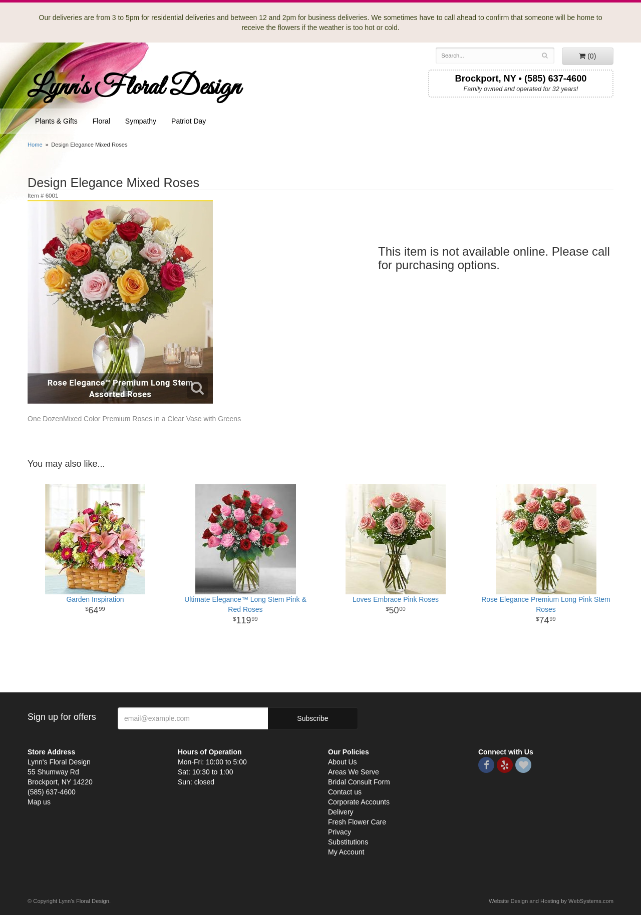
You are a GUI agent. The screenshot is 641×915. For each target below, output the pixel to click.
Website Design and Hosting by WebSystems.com (551, 901)
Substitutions (348, 842)
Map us (39, 802)
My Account (346, 852)
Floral (101, 121)
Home (35, 145)
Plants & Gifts (56, 121)
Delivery (341, 812)
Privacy (339, 832)
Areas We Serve (353, 772)
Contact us (345, 792)
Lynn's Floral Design (134, 87)
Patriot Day (188, 121)
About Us (342, 762)
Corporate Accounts (359, 802)
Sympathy (140, 121)
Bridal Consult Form (359, 782)
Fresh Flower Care (357, 822)
